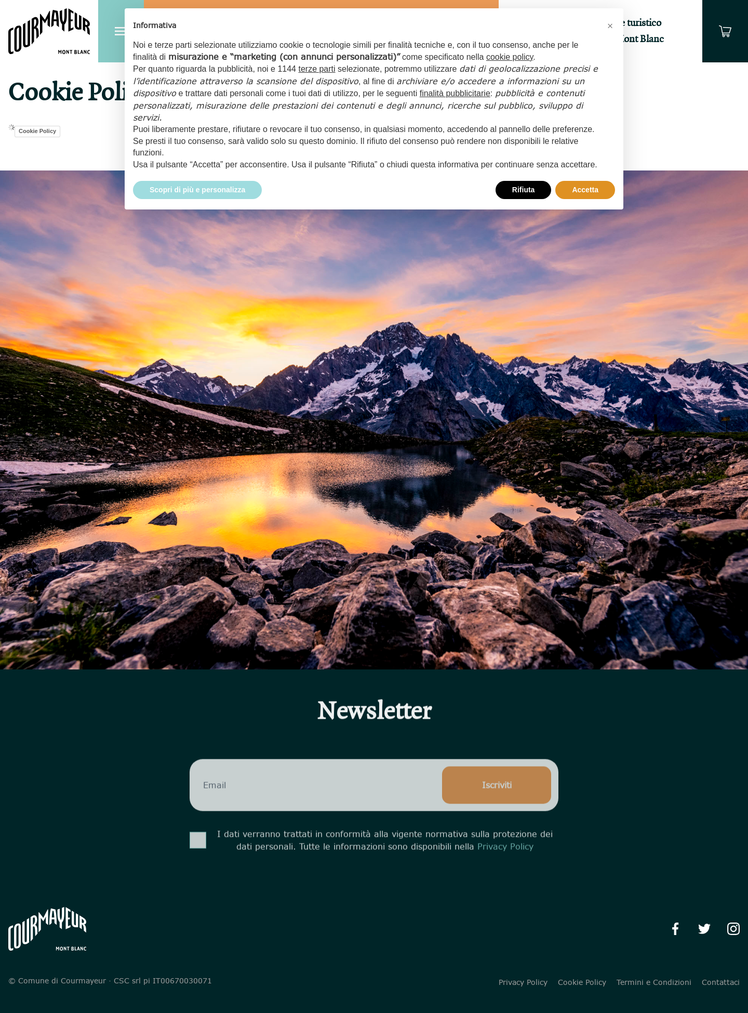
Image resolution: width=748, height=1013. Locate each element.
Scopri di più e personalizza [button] (197, 190)
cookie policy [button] (509, 56)
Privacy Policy (505, 866)
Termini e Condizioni (654, 982)
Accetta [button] (585, 190)
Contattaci (721, 982)
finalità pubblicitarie (455, 93)
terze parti (316, 68)
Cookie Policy (37, 131)
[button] (610, 25)
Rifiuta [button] (523, 190)
